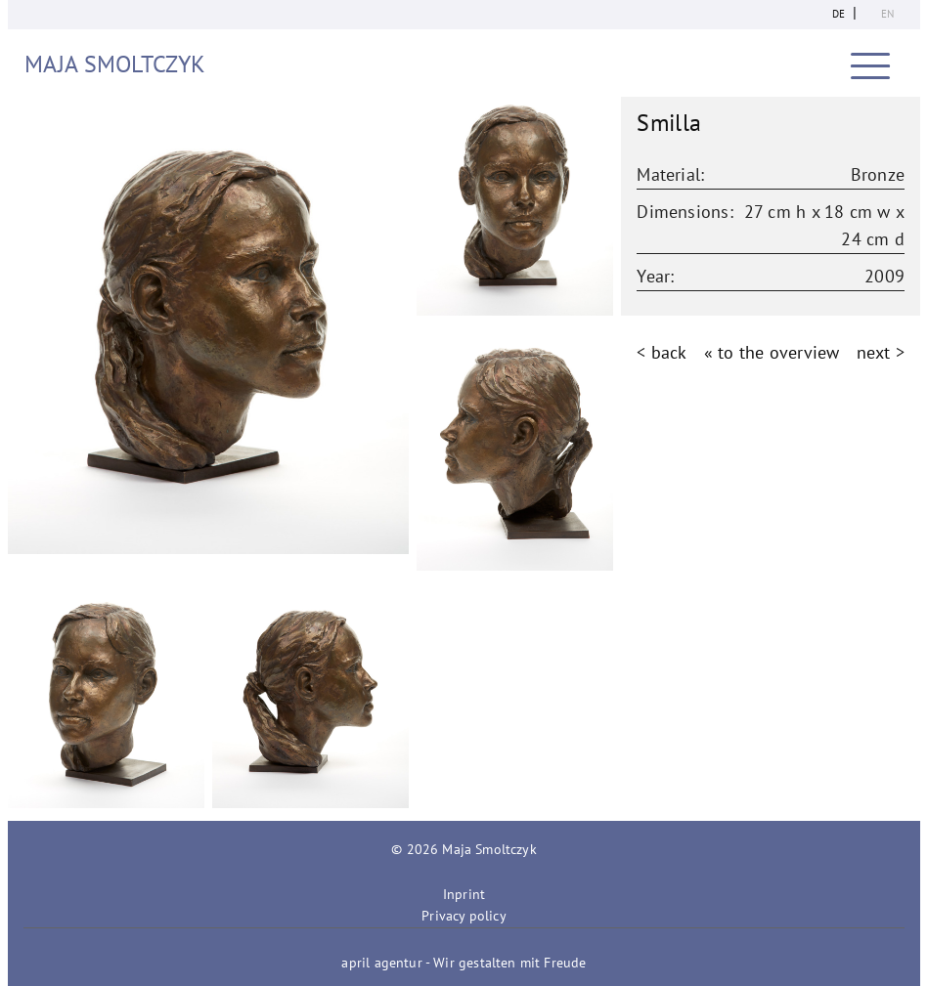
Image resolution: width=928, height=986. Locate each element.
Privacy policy (463, 915)
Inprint (464, 894)
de (838, 14)
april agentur (381, 962)
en (887, 14)
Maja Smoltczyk (114, 64)
